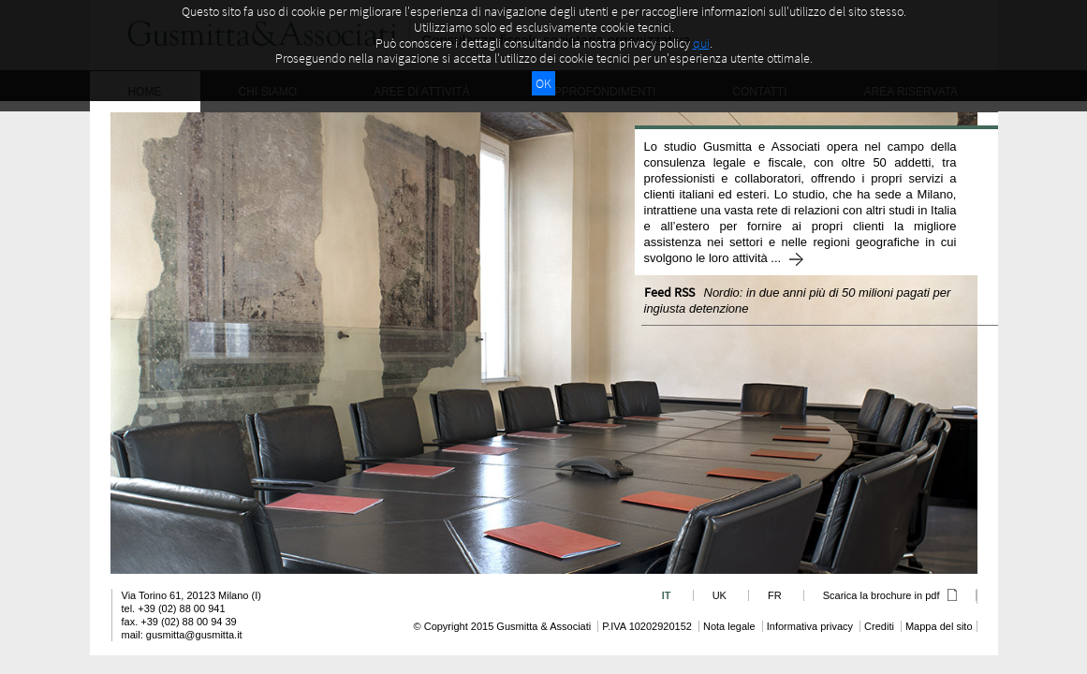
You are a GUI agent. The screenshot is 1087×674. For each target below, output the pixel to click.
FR (775, 595)
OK (543, 83)
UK (719, 595)
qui (701, 43)
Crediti (879, 626)
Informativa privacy (810, 626)
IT (666, 595)
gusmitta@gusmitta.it (194, 634)
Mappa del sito (939, 626)
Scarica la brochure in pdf (890, 595)
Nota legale (729, 626)
